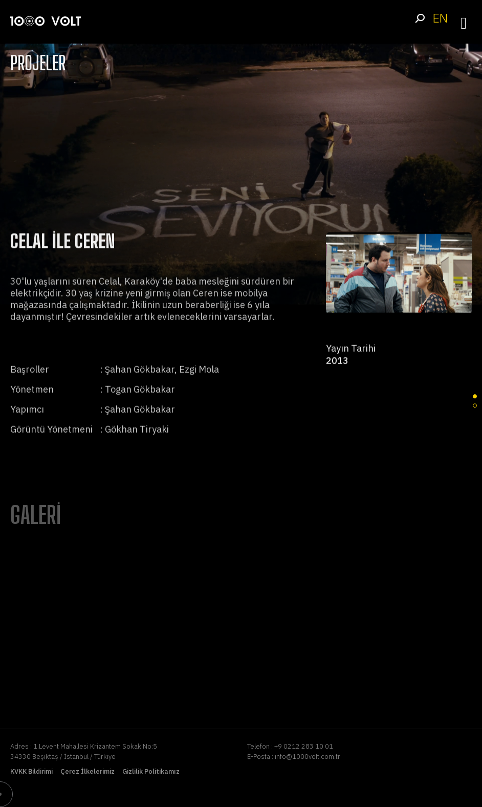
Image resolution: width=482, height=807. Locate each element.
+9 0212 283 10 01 (303, 746)
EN (440, 18)
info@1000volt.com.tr (307, 756)
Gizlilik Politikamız (151, 771)
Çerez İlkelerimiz (87, 771)
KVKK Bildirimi (31, 771)
